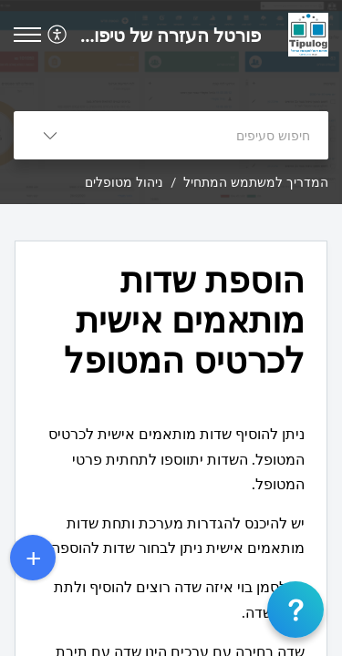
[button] (27, 35)
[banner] (171, 102)
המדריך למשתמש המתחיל (255, 181)
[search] (207, 135)
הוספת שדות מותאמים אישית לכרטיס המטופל (184, 319)
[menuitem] (59, 34)
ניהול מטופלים (124, 181)
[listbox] (50, 135)
